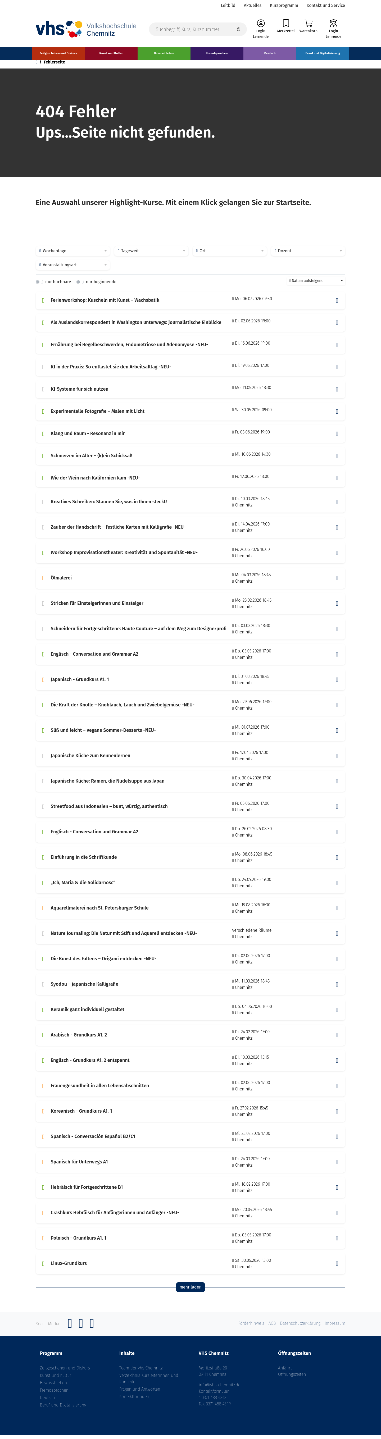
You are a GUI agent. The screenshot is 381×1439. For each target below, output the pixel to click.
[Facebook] (70, 1330)
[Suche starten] (238, 29)
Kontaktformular (134, 1400)
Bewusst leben (53, 1387)
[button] (337, 305)
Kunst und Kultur (55, 1379)
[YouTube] (92, 1330)
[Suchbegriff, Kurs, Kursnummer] (198, 29)
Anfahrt (285, 1372)
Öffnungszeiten (292, 1378)
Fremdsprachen (54, 1394)
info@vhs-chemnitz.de (220, 1389)
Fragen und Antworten (139, 1393)
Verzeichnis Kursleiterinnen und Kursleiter (148, 1382)
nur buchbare (58, 286)
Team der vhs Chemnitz (140, 1372)
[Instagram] (81, 1330)
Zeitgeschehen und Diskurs (65, 1372)
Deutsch (47, 1401)
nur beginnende (101, 286)
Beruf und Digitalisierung (63, 1409)
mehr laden (190, 1291)
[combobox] (73, 255)
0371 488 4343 (214, 1401)
